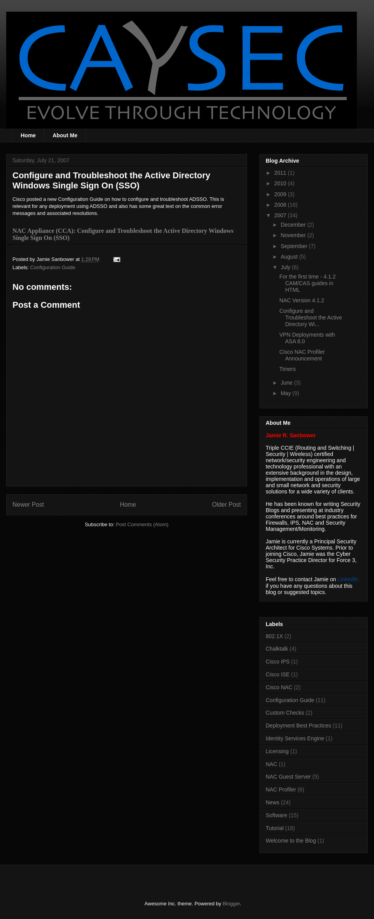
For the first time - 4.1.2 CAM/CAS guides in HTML (307, 283)
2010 (281, 183)
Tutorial (275, 828)
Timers (287, 369)
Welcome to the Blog (291, 840)
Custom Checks (285, 713)
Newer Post (28, 504)
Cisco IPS (277, 661)
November (293, 235)
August (289, 257)
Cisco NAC (279, 687)
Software (276, 815)
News (272, 802)
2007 (281, 215)
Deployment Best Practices (298, 725)
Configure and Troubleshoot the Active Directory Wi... (310, 317)
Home (28, 135)
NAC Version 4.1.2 (301, 300)
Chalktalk (277, 649)
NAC (271, 764)
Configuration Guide (53, 267)
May (286, 393)
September (294, 246)
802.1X (274, 636)
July (286, 267)
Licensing (277, 751)
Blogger (231, 904)
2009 (281, 194)
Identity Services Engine (295, 738)
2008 (281, 205)
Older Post (226, 504)
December (293, 225)
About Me (65, 135)
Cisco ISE (277, 674)
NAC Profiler (281, 789)
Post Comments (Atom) (142, 524)
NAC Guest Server (288, 777)
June (287, 383)
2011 (281, 173)
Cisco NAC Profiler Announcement (302, 355)
